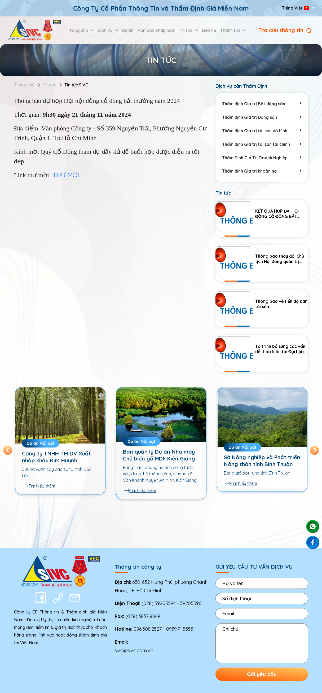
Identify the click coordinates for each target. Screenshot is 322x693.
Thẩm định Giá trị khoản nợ (262, 171)
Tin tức (49, 84)
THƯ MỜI (65, 175)
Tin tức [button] (186, 30)
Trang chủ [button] (78, 30)
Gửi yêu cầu (262, 674)
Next (314, 450)
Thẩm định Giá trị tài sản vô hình (262, 131)
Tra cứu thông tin (285, 30)
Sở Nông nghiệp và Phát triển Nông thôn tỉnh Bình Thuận (262, 460)
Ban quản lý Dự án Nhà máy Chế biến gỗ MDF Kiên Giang (159, 455)
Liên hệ (209, 30)
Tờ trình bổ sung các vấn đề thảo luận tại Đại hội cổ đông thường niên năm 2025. (281, 349)
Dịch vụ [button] (105, 30)
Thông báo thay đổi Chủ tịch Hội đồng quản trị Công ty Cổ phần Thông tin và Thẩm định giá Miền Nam (281, 258)
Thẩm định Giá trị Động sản (262, 117)
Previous (7, 450)
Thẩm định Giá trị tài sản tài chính (262, 144)
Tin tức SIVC (76, 84)
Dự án (127, 30)
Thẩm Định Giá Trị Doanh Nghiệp (262, 158)
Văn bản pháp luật (156, 30)
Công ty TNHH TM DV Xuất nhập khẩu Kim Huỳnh (56, 457)
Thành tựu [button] (230, 30)
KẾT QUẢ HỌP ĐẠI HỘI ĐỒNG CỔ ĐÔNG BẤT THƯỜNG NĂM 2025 (277, 213)
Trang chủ (24, 84)
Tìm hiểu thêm (39, 486)
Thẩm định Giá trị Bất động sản (262, 104)
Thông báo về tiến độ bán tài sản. (281, 304)
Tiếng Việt (296, 8)
